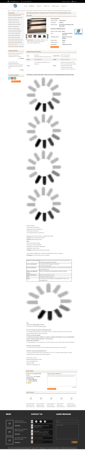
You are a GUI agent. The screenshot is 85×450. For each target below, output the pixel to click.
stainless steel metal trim (13, 19)
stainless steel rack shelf (13, 22)
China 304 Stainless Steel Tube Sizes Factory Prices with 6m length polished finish (30, 406)
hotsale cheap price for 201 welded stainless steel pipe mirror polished (51, 406)
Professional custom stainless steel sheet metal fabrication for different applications (20, 421)
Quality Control (55, 6)
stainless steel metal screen (14, 15)
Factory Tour (46, 6)
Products (31, 6)
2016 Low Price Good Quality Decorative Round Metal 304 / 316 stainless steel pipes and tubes (61, 407)
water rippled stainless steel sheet (15, 46)
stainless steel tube (21, 10)
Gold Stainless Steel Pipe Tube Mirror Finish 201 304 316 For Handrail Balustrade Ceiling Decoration (37, 41)
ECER (42, 449)
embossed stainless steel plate (15, 42)
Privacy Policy (11, 448)
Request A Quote (66, 1)
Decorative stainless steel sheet (15, 17)
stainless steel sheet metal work (15, 39)
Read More (17, 425)
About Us (39, 6)
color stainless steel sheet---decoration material (21, 438)
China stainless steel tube (20, 448)
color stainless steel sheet (14, 35)
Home (25, 6)
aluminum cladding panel (14, 28)
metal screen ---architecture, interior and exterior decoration (21, 430)
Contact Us (64, 6)
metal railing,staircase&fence (14, 30)
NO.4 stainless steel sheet (14, 37)
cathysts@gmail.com (14, 1)
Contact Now (55, 47)
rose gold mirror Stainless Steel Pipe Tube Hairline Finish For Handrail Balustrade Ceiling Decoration (71, 407)
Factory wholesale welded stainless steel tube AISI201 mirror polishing (41, 406)
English (75, 1)
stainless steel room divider (14, 24)
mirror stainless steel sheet (14, 33)
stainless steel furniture (13, 26)
